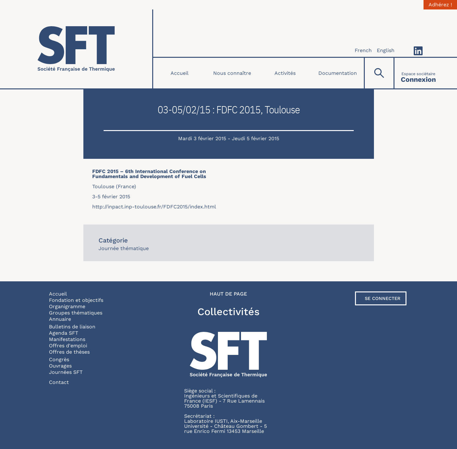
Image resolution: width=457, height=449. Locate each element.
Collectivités (228, 312)
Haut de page (228, 293)
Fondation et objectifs (76, 300)
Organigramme (67, 306)
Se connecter (382, 298)
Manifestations (67, 339)
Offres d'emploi (68, 346)
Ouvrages (60, 366)
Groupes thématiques (75, 313)
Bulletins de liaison (72, 327)
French (363, 50)
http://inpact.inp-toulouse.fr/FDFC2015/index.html (154, 207)
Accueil (180, 73)
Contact (59, 382)
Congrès (59, 359)
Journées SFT (66, 372)
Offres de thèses (69, 352)
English (385, 50)
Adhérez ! (440, 4)
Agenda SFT (63, 333)
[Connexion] (418, 73)
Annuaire (60, 319)
